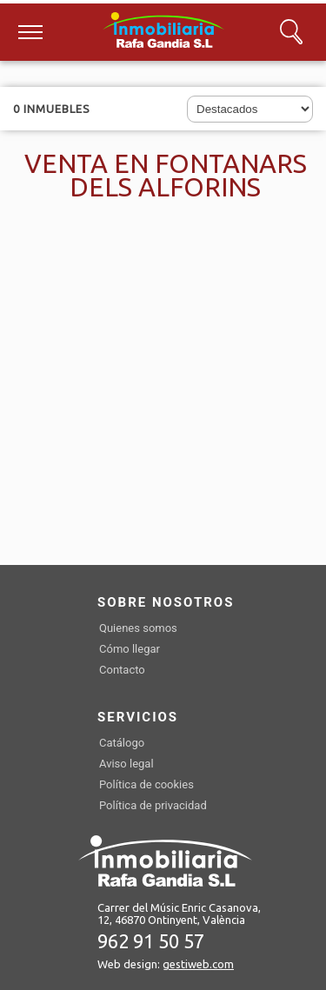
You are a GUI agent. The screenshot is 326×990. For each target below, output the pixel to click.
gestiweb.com (198, 964)
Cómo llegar (129, 648)
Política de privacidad (153, 805)
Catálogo (121, 742)
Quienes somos (138, 628)
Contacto (122, 669)
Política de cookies (146, 784)
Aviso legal (126, 763)
